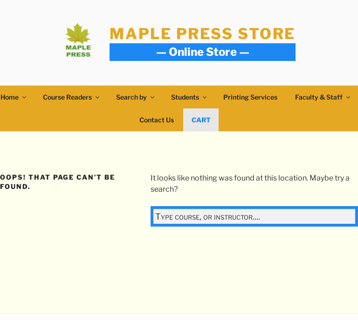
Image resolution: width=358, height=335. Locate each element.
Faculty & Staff (323, 97)
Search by (136, 97)
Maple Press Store (203, 34)
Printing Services (250, 97)
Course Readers (72, 97)
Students (189, 97)
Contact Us (156, 120)
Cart (201, 120)
